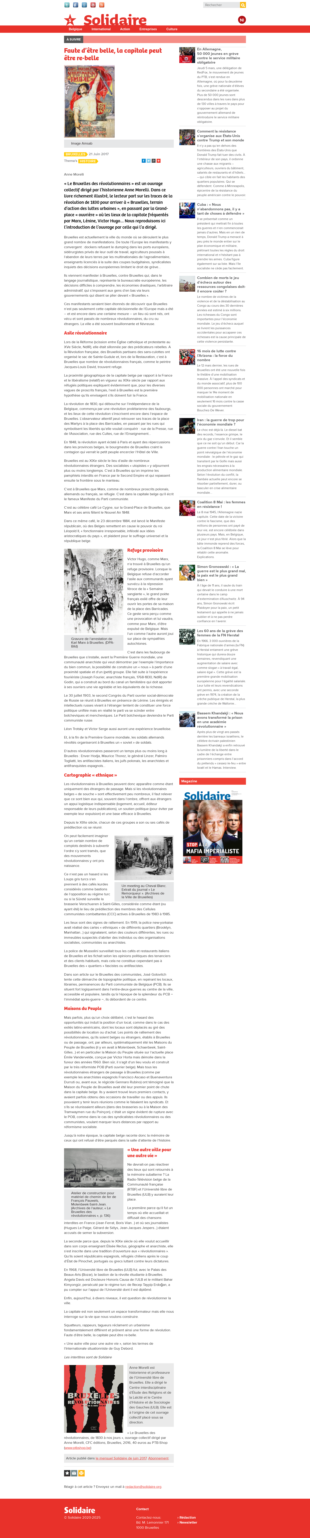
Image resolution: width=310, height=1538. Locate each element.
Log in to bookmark (67, 1473)
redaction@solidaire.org (143, 1486)
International (101, 29)
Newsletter (188, 1522)
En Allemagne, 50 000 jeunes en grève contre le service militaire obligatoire (218, 56)
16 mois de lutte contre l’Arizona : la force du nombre (216, 355)
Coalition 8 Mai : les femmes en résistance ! (221, 504)
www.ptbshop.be (77, 1448)
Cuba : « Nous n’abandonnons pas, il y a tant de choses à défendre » (220, 209)
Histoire (88, 161)
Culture (171, 29)
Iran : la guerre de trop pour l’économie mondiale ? (220, 422)
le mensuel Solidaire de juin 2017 (121, 1458)
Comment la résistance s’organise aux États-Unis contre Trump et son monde (220, 136)
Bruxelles (75, 154)
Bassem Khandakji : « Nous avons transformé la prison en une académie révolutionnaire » (220, 720)
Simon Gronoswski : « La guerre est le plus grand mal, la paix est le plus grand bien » (221, 573)
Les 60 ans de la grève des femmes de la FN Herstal (220, 633)
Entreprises (148, 29)
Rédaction (188, 1517)
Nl (242, 20)
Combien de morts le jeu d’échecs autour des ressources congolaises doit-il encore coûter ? (221, 284)
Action (125, 29)
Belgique (75, 29)
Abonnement (158, 1458)
